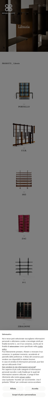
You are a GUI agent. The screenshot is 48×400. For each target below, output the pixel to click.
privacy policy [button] (25, 377)
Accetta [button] (35, 389)
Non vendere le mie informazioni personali (18, 367)
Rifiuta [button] (13, 389)
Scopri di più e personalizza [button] (24, 395)
